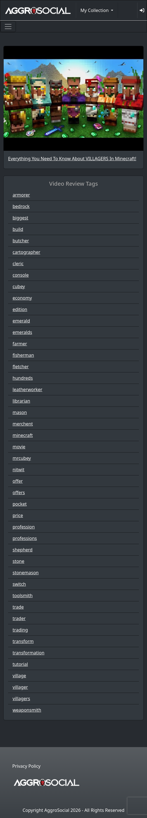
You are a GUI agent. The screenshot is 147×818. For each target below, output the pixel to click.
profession (24, 527)
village (19, 676)
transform (23, 641)
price (18, 515)
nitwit (18, 470)
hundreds (23, 378)
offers (19, 492)
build (18, 229)
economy (22, 298)
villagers (21, 698)
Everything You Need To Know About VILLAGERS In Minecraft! (72, 159)
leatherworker (27, 389)
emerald (21, 321)
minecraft (23, 435)
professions (25, 538)
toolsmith (23, 595)
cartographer (26, 252)
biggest (20, 218)
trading (20, 630)
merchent (23, 424)
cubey (19, 286)
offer (18, 481)
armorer (21, 195)
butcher (21, 241)
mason (20, 412)
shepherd (22, 550)
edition (20, 309)
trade (18, 607)
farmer (20, 344)
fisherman (23, 355)
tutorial (20, 664)
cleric (18, 263)
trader (19, 618)
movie (19, 447)
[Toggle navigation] (8, 26)
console (21, 275)
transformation (28, 653)
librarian (21, 401)
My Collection (95, 10)
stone (18, 561)
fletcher (21, 366)
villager (20, 687)
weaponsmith (27, 710)
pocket (20, 504)
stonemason (26, 573)
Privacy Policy (26, 766)
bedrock (21, 206)
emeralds (22, 332)
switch (19, 584)
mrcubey (22, 458)
